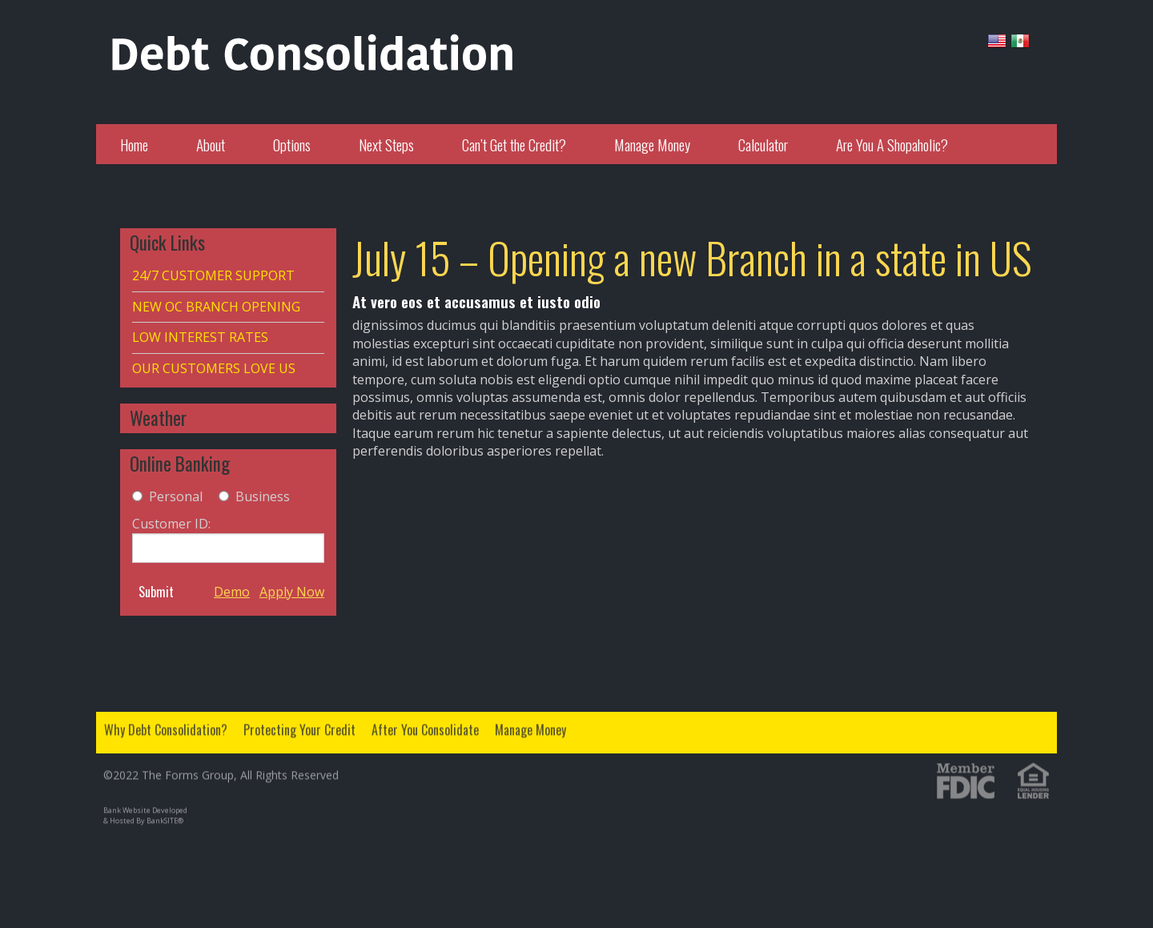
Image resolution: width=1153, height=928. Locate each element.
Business (262, 496)
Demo (232, 592)
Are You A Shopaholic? (892, 144)
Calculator (763, 144)
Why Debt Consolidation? (165, 724)
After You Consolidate (425, 724)
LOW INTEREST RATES (200, 337)
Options (292, 144)
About (210, 144)
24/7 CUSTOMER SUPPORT (213, 275)
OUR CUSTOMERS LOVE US (213, 368)
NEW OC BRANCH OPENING (216, 306)
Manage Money (652, 144)
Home (134, 144)
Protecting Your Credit (299, 724)
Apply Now (291, 592)
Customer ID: (228, 539)
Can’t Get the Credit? (514, 144)
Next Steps (386, 144)
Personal (176, 496)
